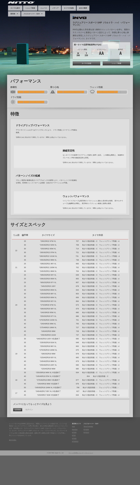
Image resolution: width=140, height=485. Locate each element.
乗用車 (12, 14)
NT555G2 (75, 471)
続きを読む (12, 469)
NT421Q (86, 462)
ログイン (29, 439)
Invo (73, 456)
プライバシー (88, 482)
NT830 (74, 462)
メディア (55, 8)
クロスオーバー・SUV (32, 14)
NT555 (74, 468)
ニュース (43, 8)
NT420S (86, 459)
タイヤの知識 (69, 8)
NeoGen (74, 459)
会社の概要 (83, 8)
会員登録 (17, 439)
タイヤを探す (15, 8)
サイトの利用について (76, 482)
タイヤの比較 (86, 63)
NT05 (74, 465)
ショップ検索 (30, 8)
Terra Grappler (88, 456)
